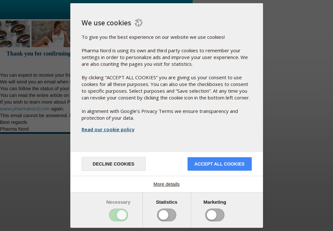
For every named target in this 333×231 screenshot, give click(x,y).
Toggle (118, 215)
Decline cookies (114, 164)
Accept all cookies (219, 164)
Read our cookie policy (108, 129)
